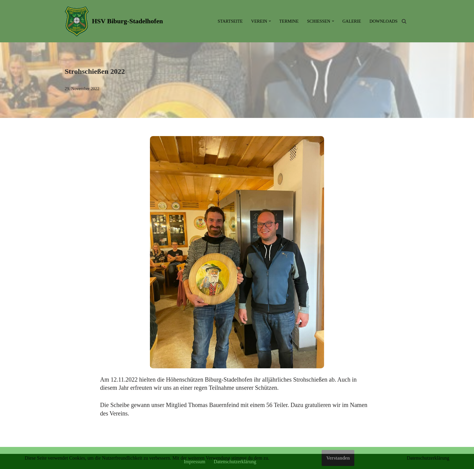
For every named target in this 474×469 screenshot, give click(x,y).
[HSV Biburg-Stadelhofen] (114, 21)
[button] (270, 21)
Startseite (230, 21)
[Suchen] (404, 21)
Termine (289, 21)
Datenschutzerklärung (428, 458)
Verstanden (338, 458)
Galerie (352, 21)
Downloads (383, 21)
